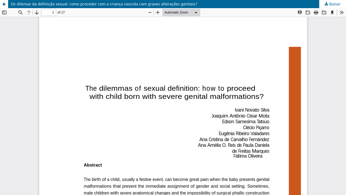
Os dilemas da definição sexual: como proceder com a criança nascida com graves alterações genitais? (104, 3)
